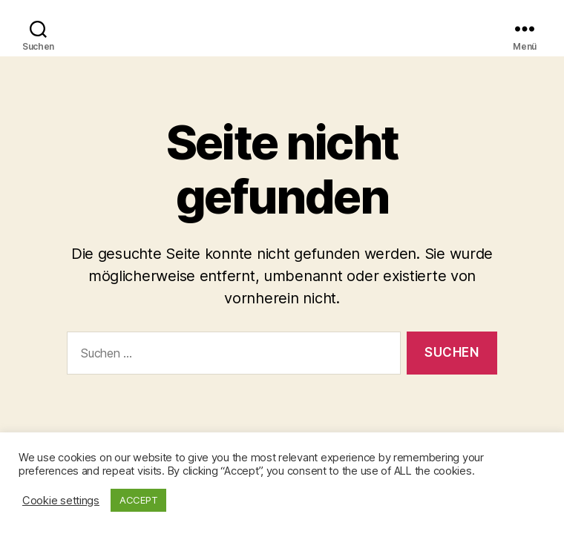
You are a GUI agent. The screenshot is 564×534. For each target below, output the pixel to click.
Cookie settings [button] (60, 500)
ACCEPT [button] (138, 500)
